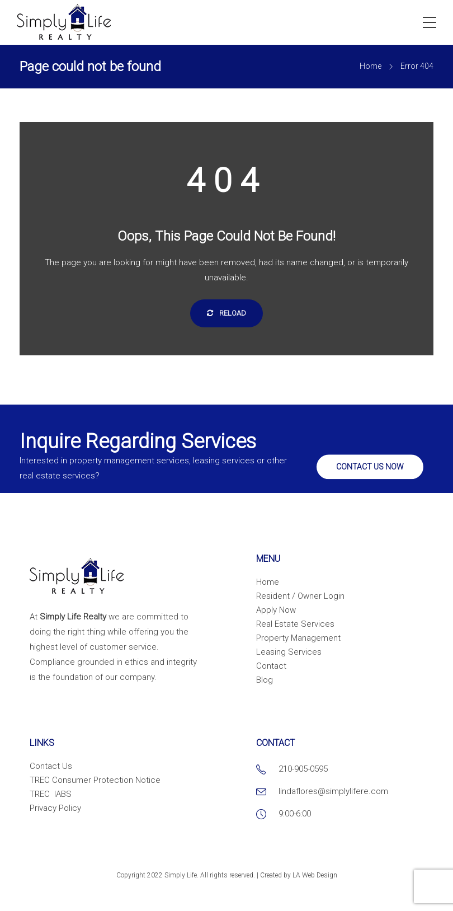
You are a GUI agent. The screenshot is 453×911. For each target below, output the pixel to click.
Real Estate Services (295, 624)
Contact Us (51, 766)
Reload (226, 313)
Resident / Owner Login (300, 596)
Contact (271, 666)
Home (370, 66)
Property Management (298, 638)
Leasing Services (289, 652)
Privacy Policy (55, 808)
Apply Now (276, 610)
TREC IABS (51, 794)
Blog (264, 680)
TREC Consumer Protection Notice (95, 780)
